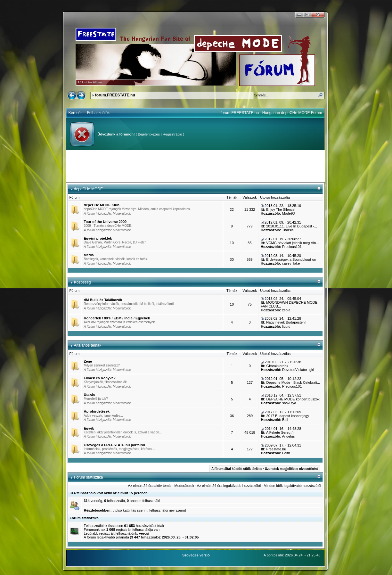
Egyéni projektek (98, 238)
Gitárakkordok (277, 366)
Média (89, 255)
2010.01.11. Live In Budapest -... (291, 226)
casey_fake (291, 263)
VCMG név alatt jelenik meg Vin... (292, 243)
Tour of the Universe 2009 (105, 222)
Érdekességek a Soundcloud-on (291, 259)
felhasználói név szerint (167, 510)
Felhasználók (98, 113)
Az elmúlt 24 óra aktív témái (150, 486)
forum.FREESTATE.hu (115, 95)
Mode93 (288, 213)
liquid (286, 326)
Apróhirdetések (97, 411)
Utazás (89, 395)
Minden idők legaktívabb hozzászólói (292, 486)
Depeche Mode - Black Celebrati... (293, 382)
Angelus (288, 436)
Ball (285, 420)
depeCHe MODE (88, 189)
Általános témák (87, 345)
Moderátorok (122, 213)
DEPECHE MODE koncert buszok (293, 399)
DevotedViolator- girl (298, 370)
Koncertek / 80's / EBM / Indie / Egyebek (117, 318)
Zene (88, 361)
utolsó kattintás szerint (129, 510)
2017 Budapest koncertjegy (287, 416)
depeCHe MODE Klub (101, 205)
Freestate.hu (276, 449)
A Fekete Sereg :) (280, 432)
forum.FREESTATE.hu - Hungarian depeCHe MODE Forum (271, 113)
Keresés (76, 113)
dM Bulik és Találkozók (103, 300)
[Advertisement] (195, 166)
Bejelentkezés (149, 134)
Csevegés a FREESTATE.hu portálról (114, 445)
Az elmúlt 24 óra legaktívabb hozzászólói (229, 486)
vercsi (144, 533)
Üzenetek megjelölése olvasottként (291, 469)
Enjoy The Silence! (281, 209)
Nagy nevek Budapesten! (286, 322)
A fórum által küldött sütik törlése (236, 469)
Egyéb (89, 428)
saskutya (289, 403)
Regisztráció (172, 134)
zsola (286, 310)
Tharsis (287, 230)
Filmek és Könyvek (100, 378)
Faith (286, 453)
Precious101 (292, 247)
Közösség (82, 282)
